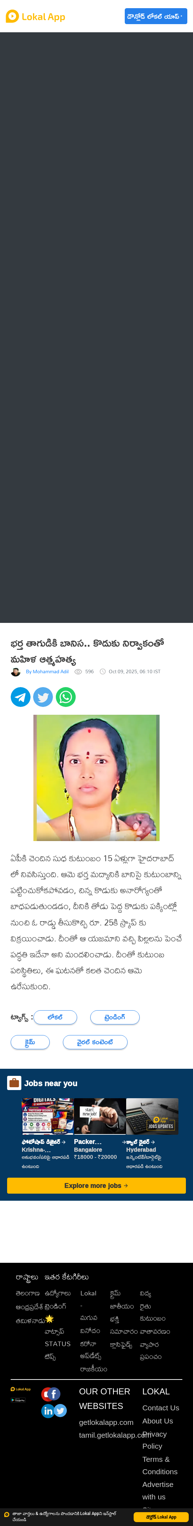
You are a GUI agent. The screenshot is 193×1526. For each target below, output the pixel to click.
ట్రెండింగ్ (55, 1306)
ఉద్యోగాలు (58, 1293)
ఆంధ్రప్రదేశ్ (29, 1307)
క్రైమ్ (115, 1293)
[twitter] (44, 701)
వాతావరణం (155, 1331)
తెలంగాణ (28, 1293)
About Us (157, 1421)
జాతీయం (122, 1306)
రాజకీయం (93, 1369)
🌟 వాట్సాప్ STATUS (58, 1331)
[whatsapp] (67, 701)
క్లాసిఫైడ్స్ (121, 1344)
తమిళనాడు (30, 1320)
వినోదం (90, 1330)
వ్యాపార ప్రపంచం (151, 1350)
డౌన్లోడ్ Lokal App (161, 1517)
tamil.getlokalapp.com (115, 1435)
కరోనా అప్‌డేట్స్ (90, 1350)
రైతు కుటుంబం (153, 1312)
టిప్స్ (50, 1356)
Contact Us (160, 1408)
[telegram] (22, 701)
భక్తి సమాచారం (124, 1325)
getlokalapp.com (106, 1422)
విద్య (145, 1293)
